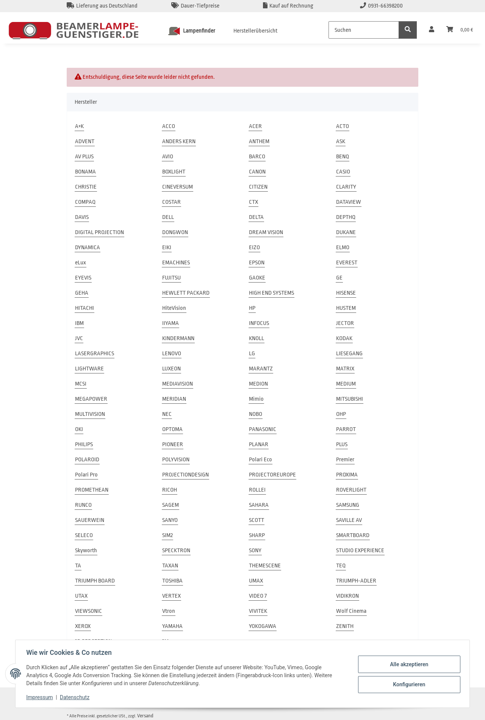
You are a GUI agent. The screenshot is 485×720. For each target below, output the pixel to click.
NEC (167, 414)
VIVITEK (258, 611)
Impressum (41, 697)
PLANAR (258, 444)
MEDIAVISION (177, 384)
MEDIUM (346, 384)
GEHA (81, 293)
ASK (340, 141)
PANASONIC (262, 429)
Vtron (168, 611)
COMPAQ (85, 202)
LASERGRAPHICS (94, 353)
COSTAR (171, 202)
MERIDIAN (174, 399)
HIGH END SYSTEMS (271, 293)
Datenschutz (76, 697)
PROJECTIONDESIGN (185, 475)
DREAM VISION (266, 232)
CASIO (343, 172)
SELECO (84, 535)
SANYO (170, 520)
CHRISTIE (86, 187)
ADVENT (84, 141)
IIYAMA (170, 323)
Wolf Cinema (351, 611)
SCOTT (256, 520)
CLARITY (346, 187)
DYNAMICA (87, 247)
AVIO (167, 156)
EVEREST (346, 262)
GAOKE (257, 278)
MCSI (80, 384)
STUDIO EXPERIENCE (360, 550)
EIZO (254, 247)
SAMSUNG (347, 505)
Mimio (256, 399)
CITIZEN (258, 187)
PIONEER (172, 444)
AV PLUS (84, 156)
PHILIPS (84, 444)
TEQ (341, 565)
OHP (341, 414)
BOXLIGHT (173, 172)
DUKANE (346, 232)
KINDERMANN (178, 338)
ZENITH (345, 626)
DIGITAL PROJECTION (99, 232)
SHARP (257, 535)
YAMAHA (172, 626)
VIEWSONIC (88, 611)
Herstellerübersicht (255, 31)
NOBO (255, 414)
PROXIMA (347, 475)
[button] (431, 30)
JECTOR (345, 323)
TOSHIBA (172, 581)
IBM (79, 323)
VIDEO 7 (258, 596)
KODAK (344, 338)
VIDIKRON (347, 596)
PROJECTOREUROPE (272, 475)
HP (252, 308)
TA (78, 565)
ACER (255, 126)
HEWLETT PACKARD (186, 293)
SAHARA (259, 505)
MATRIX (345, 368)
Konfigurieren (407, 684)
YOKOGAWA (262, 626)
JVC (79, 338)
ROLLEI (257, 490)
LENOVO (171, 353)
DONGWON (175, 232)
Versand (145, 715)
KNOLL (256, 338)
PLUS (341, 444)
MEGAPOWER (91, 399)
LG (252, 353)
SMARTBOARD (352, 535)
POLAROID (87, 459)
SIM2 (167, 535)
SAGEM (170, 505)
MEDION (258, 384)
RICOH (169, 490)
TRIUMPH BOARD (95, 581)
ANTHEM (259, 141)
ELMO (342, 247)
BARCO (257, 156)
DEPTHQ (345, 217)
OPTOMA (172, 429)
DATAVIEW (348, 202)
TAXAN (170, 565)
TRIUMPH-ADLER (356, 581)
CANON (257, 172)
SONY (255, 550)
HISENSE (346, 293)
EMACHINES (176, 262)
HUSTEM (346, 308)
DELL (168, 217)
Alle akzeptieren (407, 664)
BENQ (342, 156)
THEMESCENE (265, 565)
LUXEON (171, 368)
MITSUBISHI (349, 399)
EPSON (256, 262)
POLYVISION (175, 459)
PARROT (346, 429)
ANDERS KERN (179, 141)
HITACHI (84, 308)
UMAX (256, 581)
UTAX (81, 596)
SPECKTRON (176, 550)
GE (339, 278)
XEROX (83, 626)
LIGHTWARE (89, 368)
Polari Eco (260, 459)
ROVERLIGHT (351, 490)
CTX (253, 202)
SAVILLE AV (349, 520)
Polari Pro (86, 475)
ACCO (168, 126)
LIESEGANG (349, 353)
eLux (80, 262)
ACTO (342, 126)
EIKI (166, 247)
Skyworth (86, 550)
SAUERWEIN (89, 520)
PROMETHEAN (91, 490)
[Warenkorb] (459, 30)
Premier (345, 459)
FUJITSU (171, 278)
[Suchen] (364, 30)
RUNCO (83, 505)
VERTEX (171, 596)
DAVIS (82, 217)
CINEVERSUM (177, 187)
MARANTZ (261, 368)
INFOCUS (259, 323)
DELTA (256, 217)
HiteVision (174, 308)
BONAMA (85, 172)
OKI (79, 429)
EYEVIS (83, 278)
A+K (79, 126)
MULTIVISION (90, 414)
